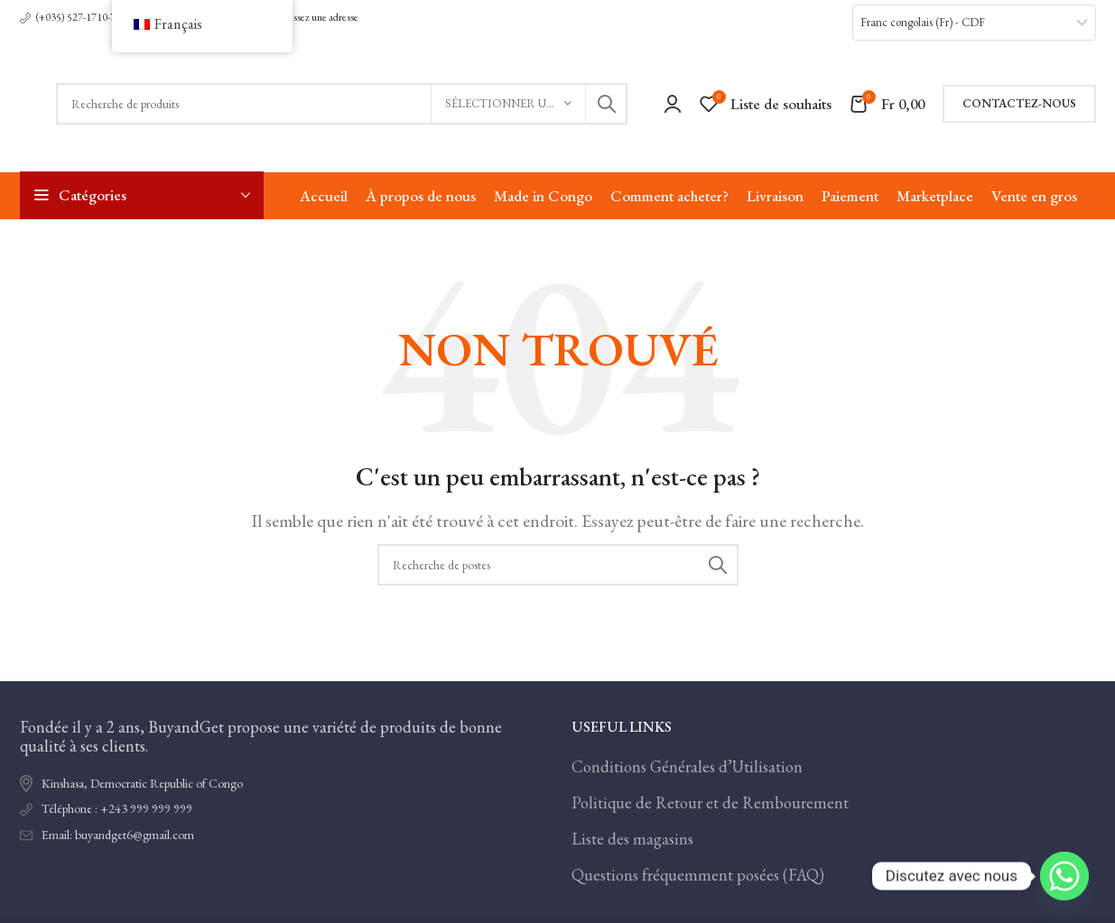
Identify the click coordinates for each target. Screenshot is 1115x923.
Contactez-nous (1019, 103)
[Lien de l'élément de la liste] (282, 809)
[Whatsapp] (1064, 876)
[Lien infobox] (70, 18)
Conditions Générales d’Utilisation (687, 766)
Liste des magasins (632, 838)
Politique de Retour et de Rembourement (710, 802)
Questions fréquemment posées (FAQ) (697, 874)
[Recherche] (341, 104)
